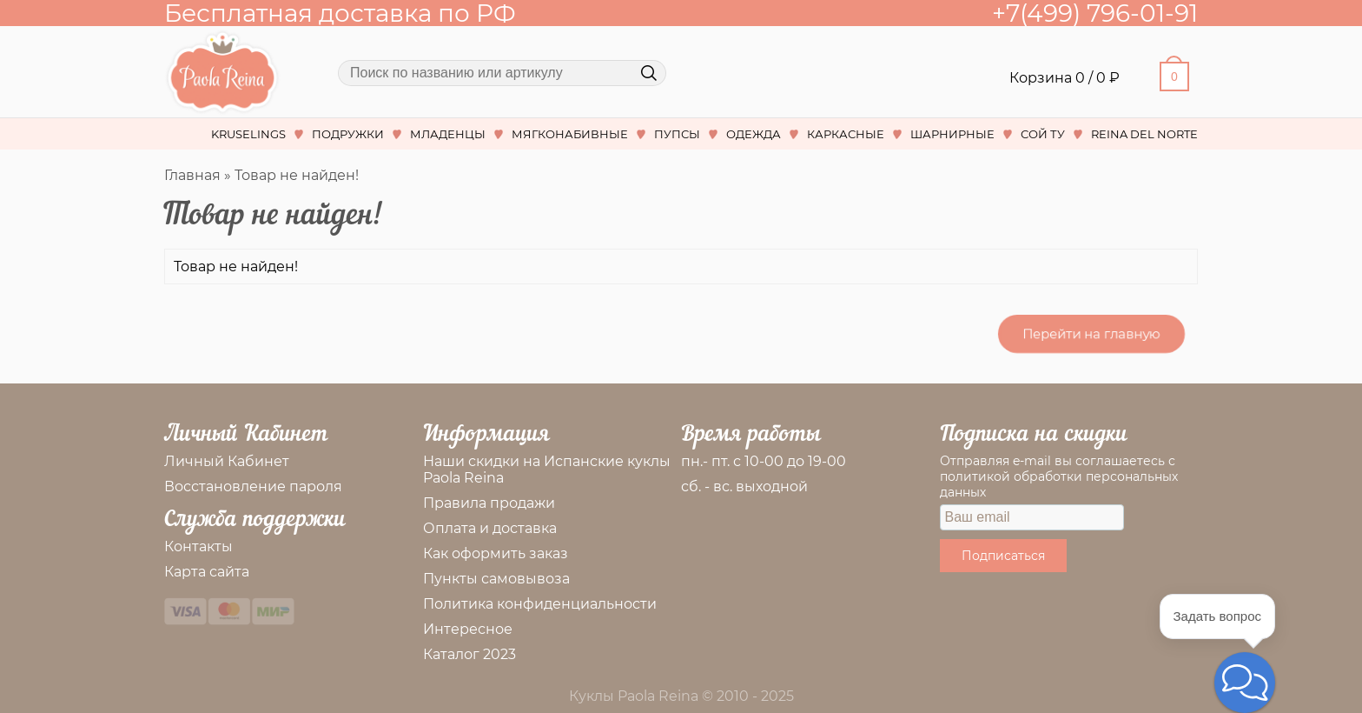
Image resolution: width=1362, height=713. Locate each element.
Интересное (467, 629)
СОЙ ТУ (1043, 134)
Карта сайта (206, 571)
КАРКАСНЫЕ (845, 134)
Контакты (198, 546)
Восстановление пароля (253, 486)
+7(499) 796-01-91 (1095, 13)
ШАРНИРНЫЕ (952, 134)
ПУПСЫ (677, 134)
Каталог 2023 (469, 654)
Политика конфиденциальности (540, 604)
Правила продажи (489, 503)
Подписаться (1003, 555)
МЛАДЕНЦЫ (448, 134)
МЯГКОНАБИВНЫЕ (570, 134)
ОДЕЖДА (753, 134)
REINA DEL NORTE (1144, 134)
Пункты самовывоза (496, 578)
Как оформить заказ (495, 553)
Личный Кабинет (226, 461)
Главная (192, 175)
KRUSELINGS (248, 134)
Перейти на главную (1091, 333)
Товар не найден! (297, 175)
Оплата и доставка (490, 528)
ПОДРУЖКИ (348, 134)
